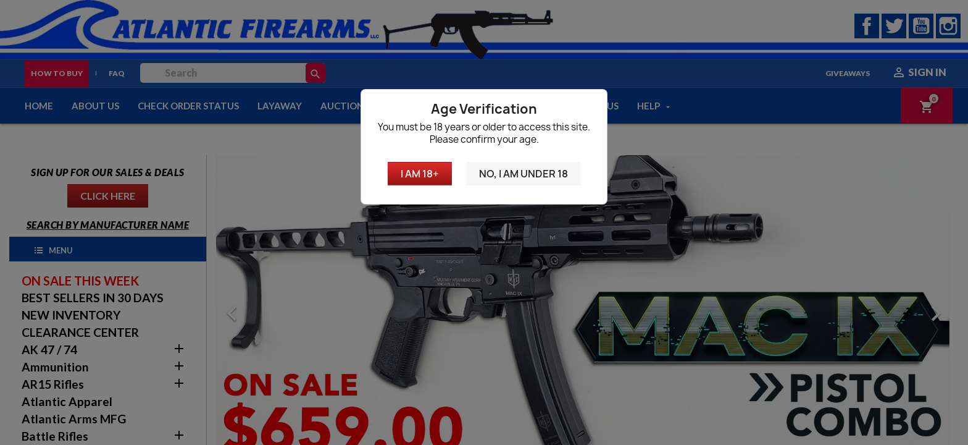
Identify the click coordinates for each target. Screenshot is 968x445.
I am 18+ (420, 173)
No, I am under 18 (523, 173)
